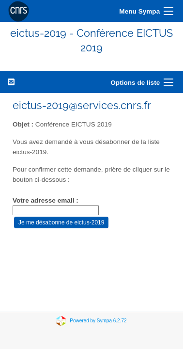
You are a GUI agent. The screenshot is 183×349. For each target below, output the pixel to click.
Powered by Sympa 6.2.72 (98, 320)
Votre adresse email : (45, 200)
